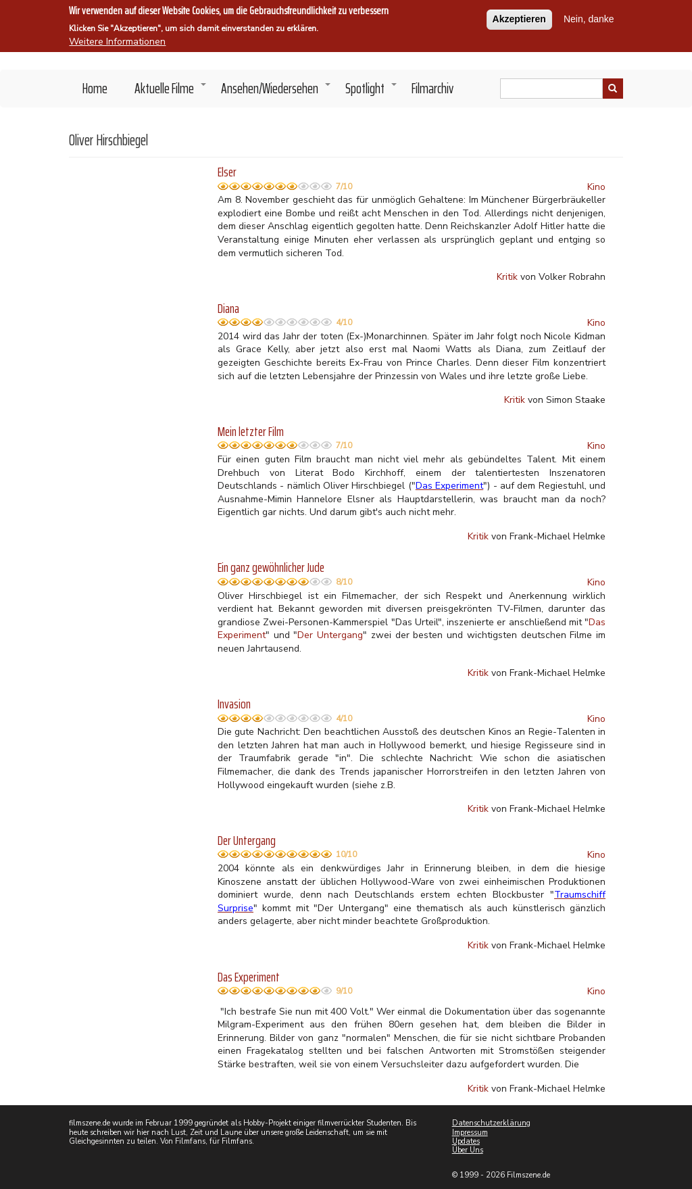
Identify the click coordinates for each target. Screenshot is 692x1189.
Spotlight (371, 92)
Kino (596, 186)
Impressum (470, 1132)
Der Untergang (330, 635)
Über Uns (467, 1150)
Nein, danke (589, 16)
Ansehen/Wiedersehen (276, 92)
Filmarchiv (432, 88)
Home (94, 88)
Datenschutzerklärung (491, 1123)
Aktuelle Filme (170, 92)
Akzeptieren (519, 16)
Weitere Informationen (117, 39)
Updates (466, 1141)
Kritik (507, 276)
